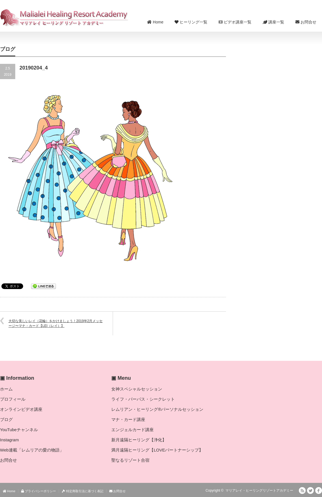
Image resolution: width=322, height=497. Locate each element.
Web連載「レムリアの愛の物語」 (32, 450)
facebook (318, 490)
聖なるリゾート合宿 (130, 460)
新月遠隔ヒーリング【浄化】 (138, 439)
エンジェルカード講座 (132, 429)
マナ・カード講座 (128, 419)
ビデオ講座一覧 (235, 22)
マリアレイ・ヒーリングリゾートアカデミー (259, 490)
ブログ (6, 419)
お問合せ (305, 22)
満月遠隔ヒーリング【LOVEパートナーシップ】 (157, 450)
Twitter (310, 490)
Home (155, 22)
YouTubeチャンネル (19, 429)
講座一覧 (273, 22)
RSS (302, 490)
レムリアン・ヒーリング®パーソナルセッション (157, 409)
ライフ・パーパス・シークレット (143, 399)
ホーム (6, 389)
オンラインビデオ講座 (21, 409)
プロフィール (12, 399)
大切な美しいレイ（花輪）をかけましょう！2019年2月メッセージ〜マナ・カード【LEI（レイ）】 (55, 323)
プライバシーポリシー (38, 491)
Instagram (9, 439)
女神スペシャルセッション (136, 389)
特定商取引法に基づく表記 (82, 491)
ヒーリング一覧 (191, 22)
